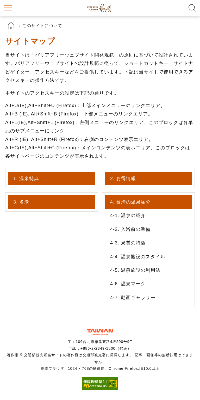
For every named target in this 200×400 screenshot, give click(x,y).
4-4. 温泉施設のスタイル (137, 256)
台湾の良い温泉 (100, 8)
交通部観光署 (100, 332)
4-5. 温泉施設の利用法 (135, 270)
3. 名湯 (21, 202)
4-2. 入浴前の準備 (130, 229)
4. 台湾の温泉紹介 (130, 202)
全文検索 (192, 8)
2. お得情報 (123, 178)
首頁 (11, 26)
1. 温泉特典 (26, 178)
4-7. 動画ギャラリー (132, 297)
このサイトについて (42, 25)
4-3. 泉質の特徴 (128, 242)
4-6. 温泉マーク (128, 283)
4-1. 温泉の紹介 (128, 215)
